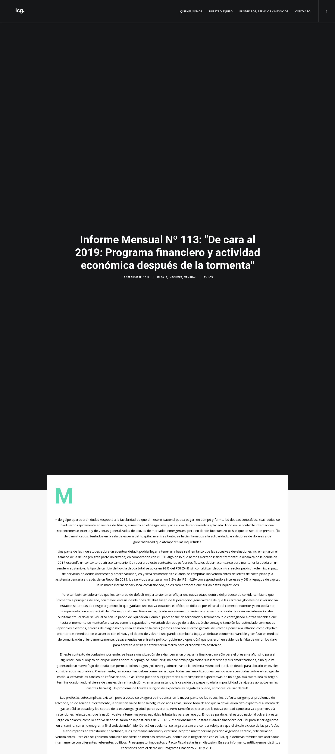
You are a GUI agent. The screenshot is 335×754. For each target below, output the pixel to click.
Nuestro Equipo (221, 11)
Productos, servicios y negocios (263, 11)
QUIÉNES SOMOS (191, 11)
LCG (210, 272)
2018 (164, 272)
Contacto (303, 11)
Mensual (190, 272)
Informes (175, 272)
